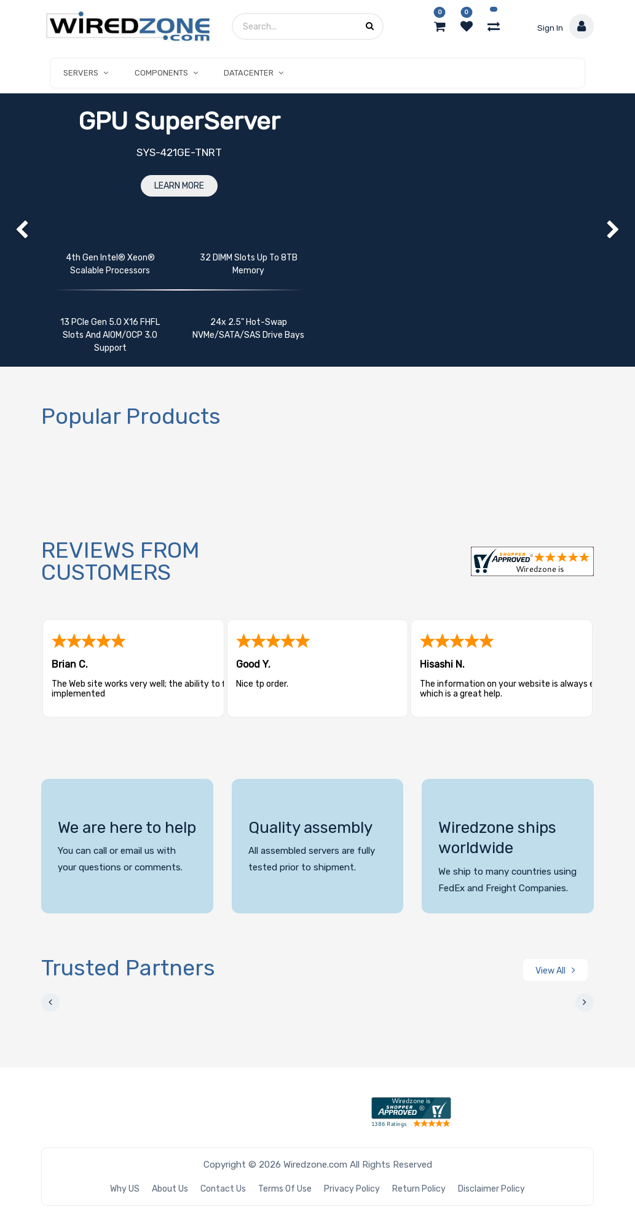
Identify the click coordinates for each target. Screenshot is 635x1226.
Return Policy (419, 1189)
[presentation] (50, 1002)
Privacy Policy (352, 1189)
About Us (170, 1189)
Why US (125, 1189)
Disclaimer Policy (491, 1189)
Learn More (179, 186)
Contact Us (223, 1189)
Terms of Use (285, 1189)
